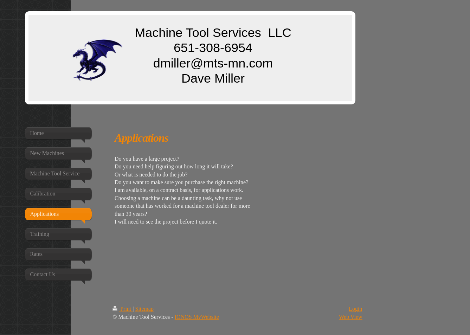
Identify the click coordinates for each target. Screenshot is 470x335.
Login (355, 309)
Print (122, 309)
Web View (350, 317)
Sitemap (144, 309)
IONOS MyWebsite (197, 317)
